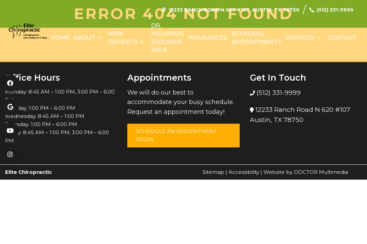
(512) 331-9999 (335, 10)
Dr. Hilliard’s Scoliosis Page (167, 37)
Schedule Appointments (256, 37)
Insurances (208, 37)
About (84, 37)
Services (300, 37)
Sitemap (213, 172)
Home (60, 37)
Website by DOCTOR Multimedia (305, 172)
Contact (342, 37)
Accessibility (244, 172)
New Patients (123, 37)
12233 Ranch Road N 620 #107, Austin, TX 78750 (234, 10)
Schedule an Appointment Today (176, 135)
